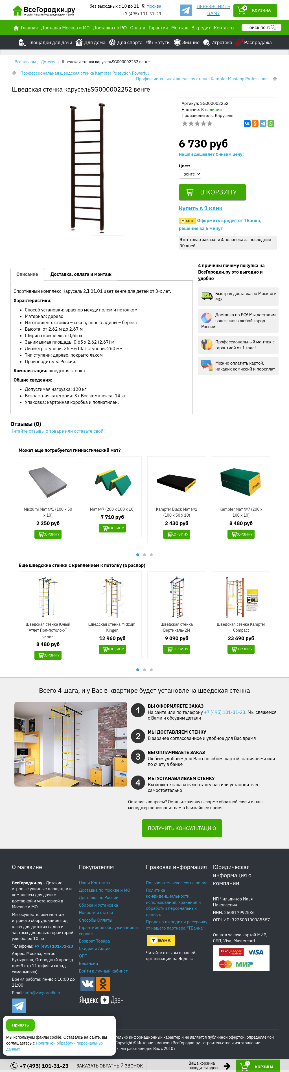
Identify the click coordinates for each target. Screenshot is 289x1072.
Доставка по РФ (110, 28)
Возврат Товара (94, 943)
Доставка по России (99, 899)
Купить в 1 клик (201, 210)
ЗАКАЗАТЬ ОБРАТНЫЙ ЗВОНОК (109, 1066)
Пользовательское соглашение (177, 884)
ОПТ (83, 958)
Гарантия (158, 28)
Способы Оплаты (95, 922)
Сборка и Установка (98, 907)
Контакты (224, 28)
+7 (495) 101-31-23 (141, 13)
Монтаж (179, 28)
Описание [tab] (27, 276)
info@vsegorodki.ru (43, 995)
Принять (20, 1046)
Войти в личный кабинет (103, 973)
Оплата (137, 28)
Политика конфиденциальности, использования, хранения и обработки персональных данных (173, 904)
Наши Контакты (94, 884)
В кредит (201, 28)
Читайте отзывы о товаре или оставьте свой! (57, 433)
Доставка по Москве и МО (104, 892)
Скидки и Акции (95, 950)
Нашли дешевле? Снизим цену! (211, 154)
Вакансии (88, 965)
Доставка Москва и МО (65, 28)
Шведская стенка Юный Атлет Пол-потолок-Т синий (48, 632)
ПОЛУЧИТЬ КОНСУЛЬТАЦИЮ (182, 830)
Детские (49, 61)
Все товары (25, 61)
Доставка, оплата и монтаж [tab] (81, 276)
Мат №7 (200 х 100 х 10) (112, 511)
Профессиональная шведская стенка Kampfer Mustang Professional (202, 78)
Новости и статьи (96, 914)
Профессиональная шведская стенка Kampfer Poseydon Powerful (84, 73)
